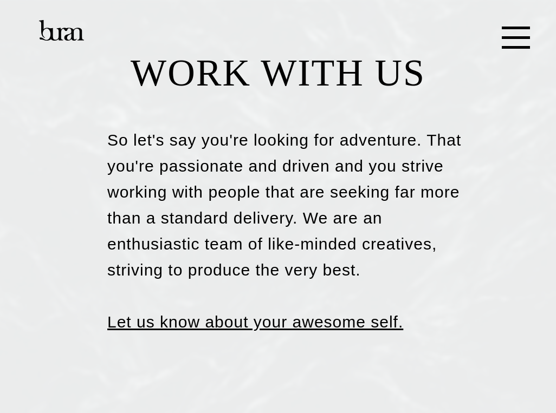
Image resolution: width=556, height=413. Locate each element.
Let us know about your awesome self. (255, 322)
